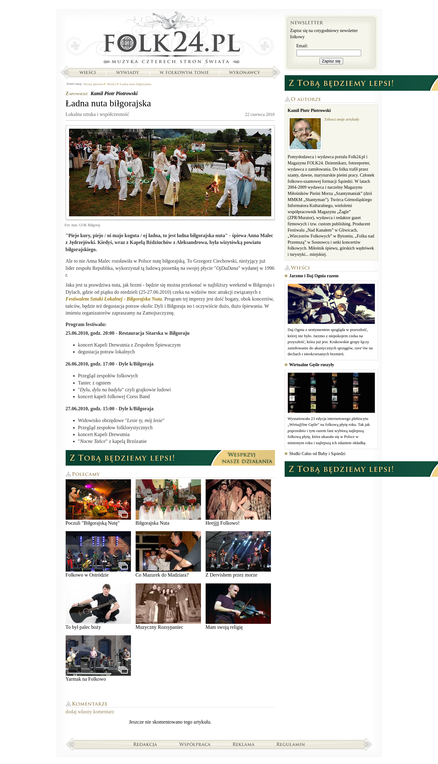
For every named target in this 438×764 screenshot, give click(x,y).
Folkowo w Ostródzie (98, 554)
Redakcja (145, 744)
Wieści (87, 72)
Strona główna (170, 39)
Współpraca (195, 744)
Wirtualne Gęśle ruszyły (311, 364)
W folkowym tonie (184, 72)
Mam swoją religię (238, 606)
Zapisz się (331, 61)
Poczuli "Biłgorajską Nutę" (98, 502)
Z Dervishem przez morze (238, 554)
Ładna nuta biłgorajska (135, 84)
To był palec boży (98, 606)
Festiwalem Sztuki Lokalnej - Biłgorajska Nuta (114, 298)
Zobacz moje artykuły (342, 119)
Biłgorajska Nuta (168, 502)
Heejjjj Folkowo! (238, 502)
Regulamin (291, 744)
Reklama (244, 744)
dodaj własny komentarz (90, 711)
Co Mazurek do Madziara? (168, 554)
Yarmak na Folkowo (98, 658)
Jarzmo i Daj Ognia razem (314, 276)
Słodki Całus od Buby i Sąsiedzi (317, 453)
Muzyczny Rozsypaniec (168, 606)
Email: (302, 46)
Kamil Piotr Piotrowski (114, 93)
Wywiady (127, 72)
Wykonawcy (245, 72)
